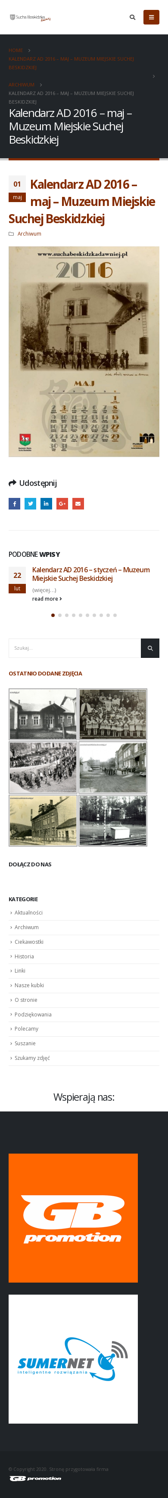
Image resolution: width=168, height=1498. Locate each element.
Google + (62, 504)
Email (78, 504)
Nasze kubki (29, 985)
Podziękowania (33, 1014)
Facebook (14, 504)
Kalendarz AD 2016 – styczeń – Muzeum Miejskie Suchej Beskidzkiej (90, 574)
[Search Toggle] (132, 17)
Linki (20, 970)
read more (47, 598)
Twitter (30, 504)
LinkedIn (46, 504)
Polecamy (26, 1028)
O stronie (26, 1000)
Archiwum (29, 233)
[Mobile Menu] (151, 17)
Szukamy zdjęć (32, 1058)
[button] (53, 615)
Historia (24, 956)
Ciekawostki (29, 941)
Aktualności (29, 912)
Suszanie (25, 1043)
